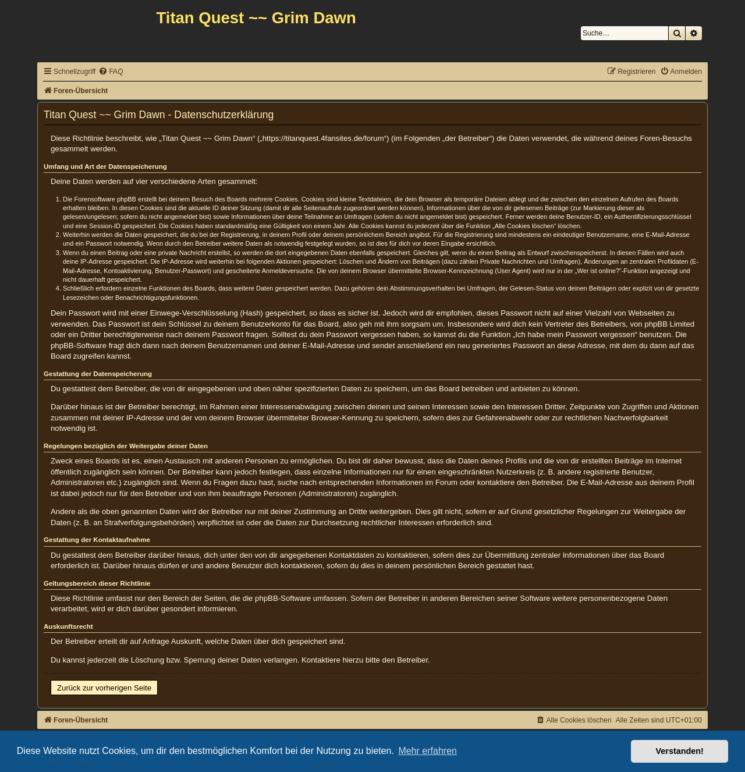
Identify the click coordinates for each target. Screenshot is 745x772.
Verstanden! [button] (680, 751)
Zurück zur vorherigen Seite (104, 688)
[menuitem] (110, 72)
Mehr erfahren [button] (427, 751)
